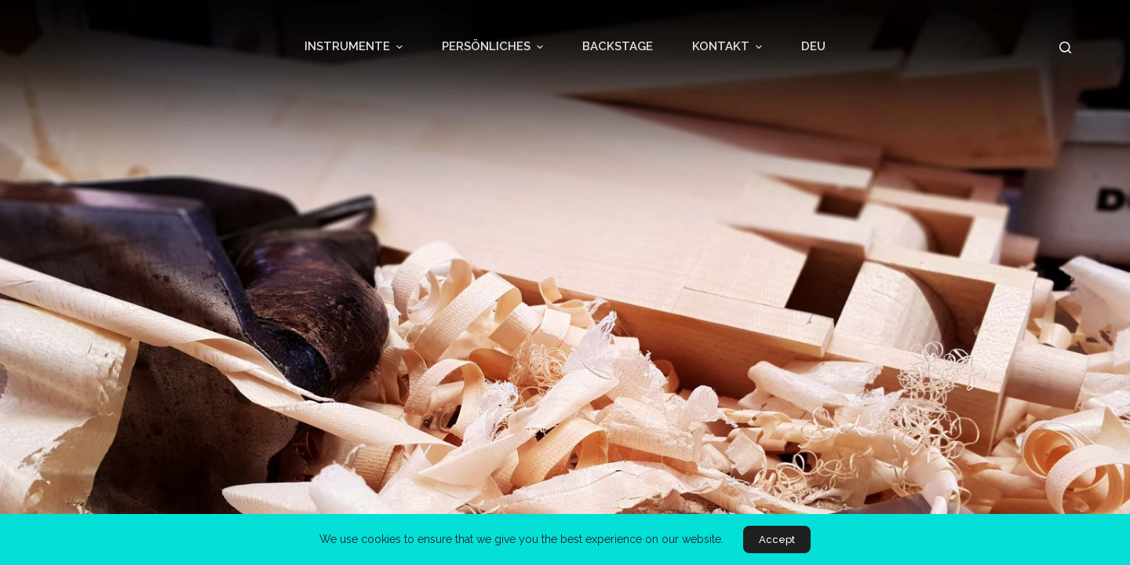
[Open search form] (1065, 47)
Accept (777, 539)
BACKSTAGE (617, 46)
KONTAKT (729, 46)
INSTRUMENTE (355, 46)
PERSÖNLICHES (494, 46)
